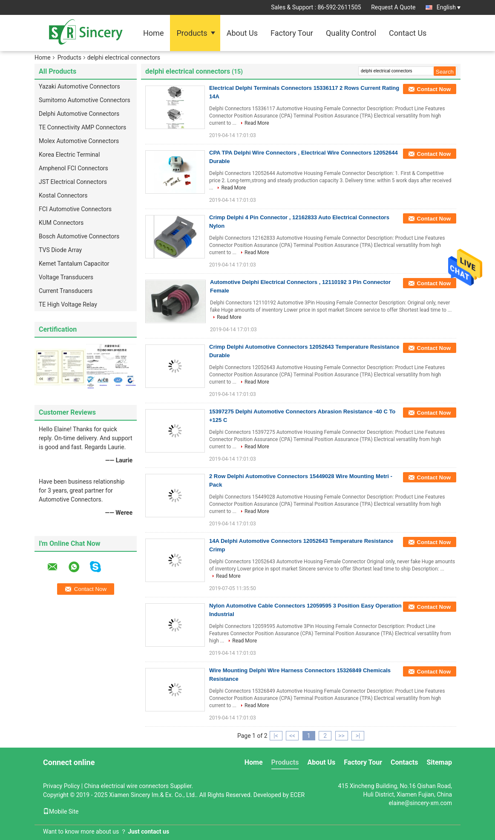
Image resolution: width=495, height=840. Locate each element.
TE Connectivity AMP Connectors (82, 127)
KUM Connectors (61, 222)
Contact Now (434, 89)
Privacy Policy (61, 786)
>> (341, 735)
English (448, 7)
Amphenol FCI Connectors (73, 168)
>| (358, 735)
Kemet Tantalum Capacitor (74, 263)
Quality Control (351, 33)
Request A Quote (393, 7)
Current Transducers (65, 290)
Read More (257, 123)
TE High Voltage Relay (68, 304)
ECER (297, 794)
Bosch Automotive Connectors (79, 236)
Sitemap (439, 762)
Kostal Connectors (63, 195)
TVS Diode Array (60, 250)
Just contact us (148, 831)
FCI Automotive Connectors (75, 209)
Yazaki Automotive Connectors (79, 86)
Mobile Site (61, 811)
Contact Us (407, 33)
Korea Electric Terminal (69, 154)
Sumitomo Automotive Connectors (84, 100)
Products (191, 33)
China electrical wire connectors (126, 786)
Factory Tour (292, 33)
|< (275, 735)
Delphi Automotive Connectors (79, 113)
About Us (242, 33)
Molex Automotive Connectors (79, 141)
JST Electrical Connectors (73, 181)
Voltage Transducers (66, 277)
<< (292, 735)
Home (153, 33)
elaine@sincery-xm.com (420, 803)
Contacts (404, 762)
